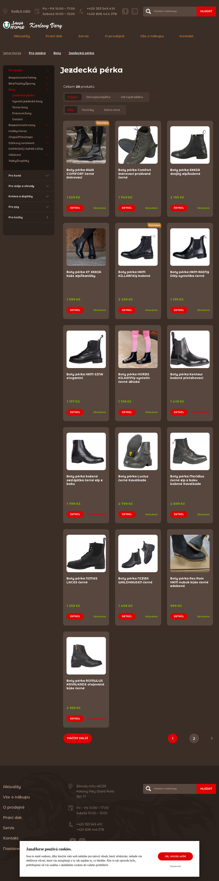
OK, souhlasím (175, 856)
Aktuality (22, 36)
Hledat (206, 11)
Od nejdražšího (132, 97)
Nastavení (175, 866)
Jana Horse (12, 53)
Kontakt (187, 36)
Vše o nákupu (152, 36)
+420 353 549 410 (101, 8)
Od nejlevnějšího (98, 97)
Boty (57, 53)
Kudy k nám (20, 11)
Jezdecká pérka (81, 53)
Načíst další (77, 733)
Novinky (88, 109)
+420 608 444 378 (102, 14)
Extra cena (112, 109)
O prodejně (114, 36)
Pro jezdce (37, 53)
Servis (83, 36)
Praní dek (54, 36)
